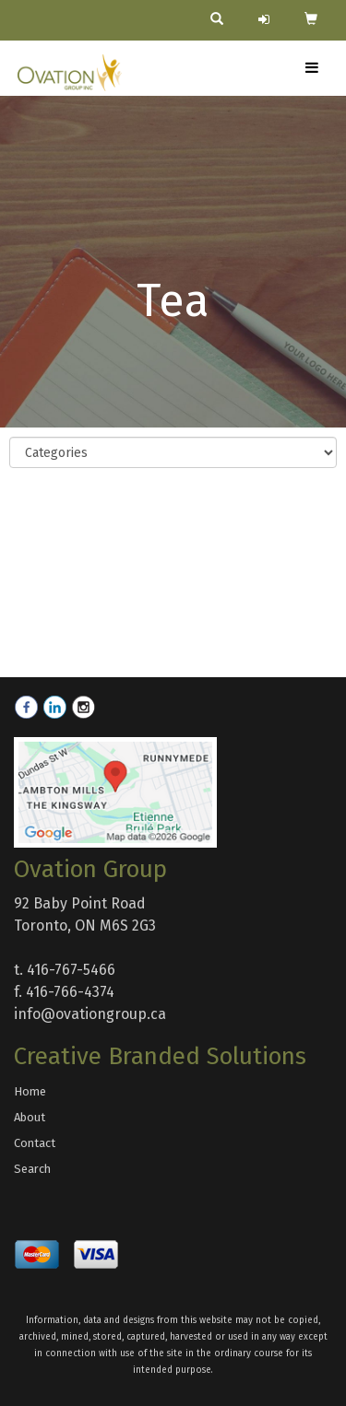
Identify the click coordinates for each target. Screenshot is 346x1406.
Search (32, 1169)
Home (30, 1091)
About (29, 1117)
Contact (34, 1143)
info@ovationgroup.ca (90, 1014)
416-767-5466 (71, 969)
